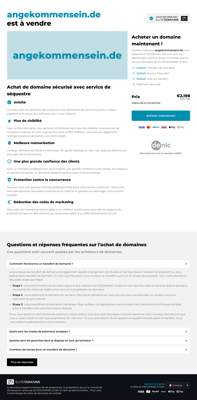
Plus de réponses (22, 362)
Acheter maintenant (160, 115)
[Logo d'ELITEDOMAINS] (55, 382)
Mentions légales (155, 383)
